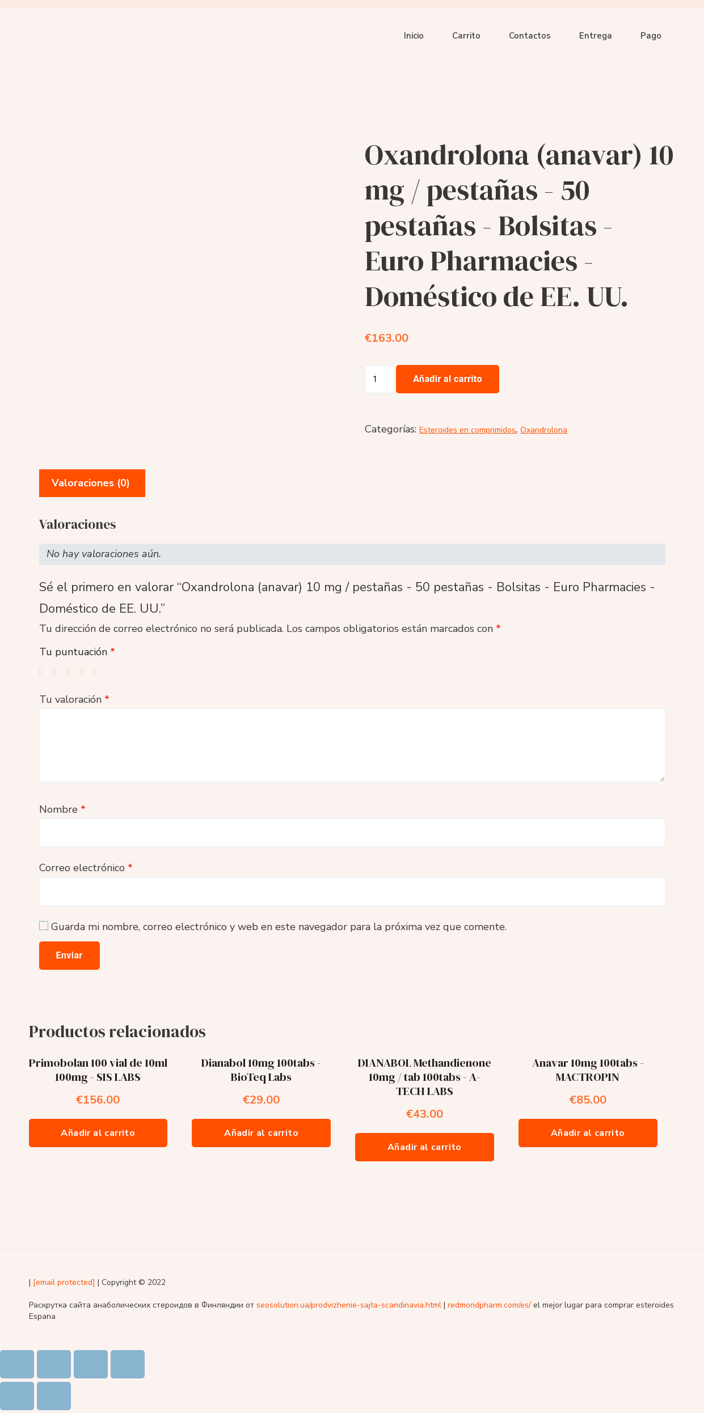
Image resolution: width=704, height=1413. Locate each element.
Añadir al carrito (447, 379)
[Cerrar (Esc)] (17, 1364)
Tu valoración (74, 699)
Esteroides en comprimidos (467, 430)
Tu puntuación (77, 652)
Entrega (595, 35)
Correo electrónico (86, 868)
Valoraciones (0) (91, 483)
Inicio (414, 35)
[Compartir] (54, 1364)
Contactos (530, 35)
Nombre (62, 809)
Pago (650, 35)
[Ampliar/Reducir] (128, 1364)
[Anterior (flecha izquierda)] (17, 1396)
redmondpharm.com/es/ (489, 1305)
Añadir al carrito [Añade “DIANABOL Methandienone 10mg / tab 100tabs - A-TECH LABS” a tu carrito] (424, 1147)
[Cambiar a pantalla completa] (91, 1364)
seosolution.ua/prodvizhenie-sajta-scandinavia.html (348, 1305)
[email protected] (64, 1282)
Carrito (466, 35)
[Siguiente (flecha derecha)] (54, 1396)
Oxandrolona (543, 430)
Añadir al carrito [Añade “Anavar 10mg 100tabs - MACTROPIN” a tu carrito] (588, 1133)
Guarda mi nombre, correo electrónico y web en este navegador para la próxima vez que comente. (279, 926)
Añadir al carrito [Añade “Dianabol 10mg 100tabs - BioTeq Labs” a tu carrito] (261, 1133)
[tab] (90, 483)
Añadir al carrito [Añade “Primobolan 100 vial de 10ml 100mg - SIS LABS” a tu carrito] (98, 1133)
